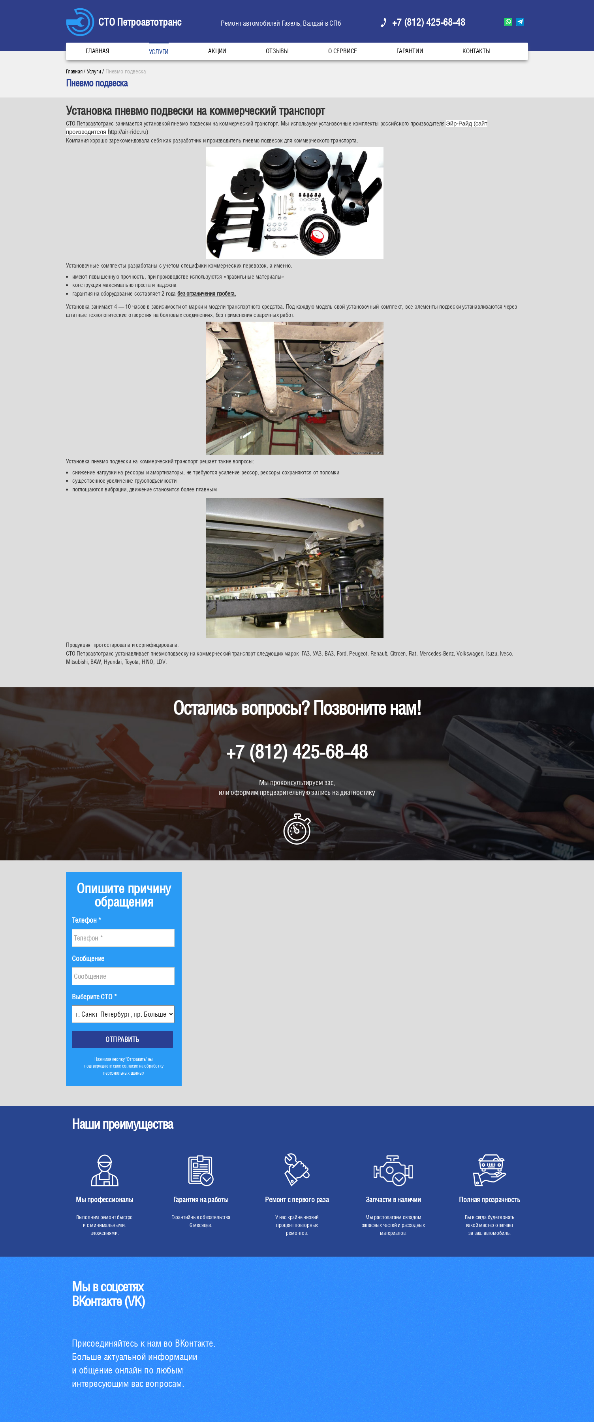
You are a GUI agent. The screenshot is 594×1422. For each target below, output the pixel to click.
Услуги (159, 52)
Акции (217, 51)
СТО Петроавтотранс (139, 22)
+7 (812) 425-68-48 (428, 22)
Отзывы (277, 51)
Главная (97, 51)
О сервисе (342, 51)
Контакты (476, 51)
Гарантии (410, 51)
